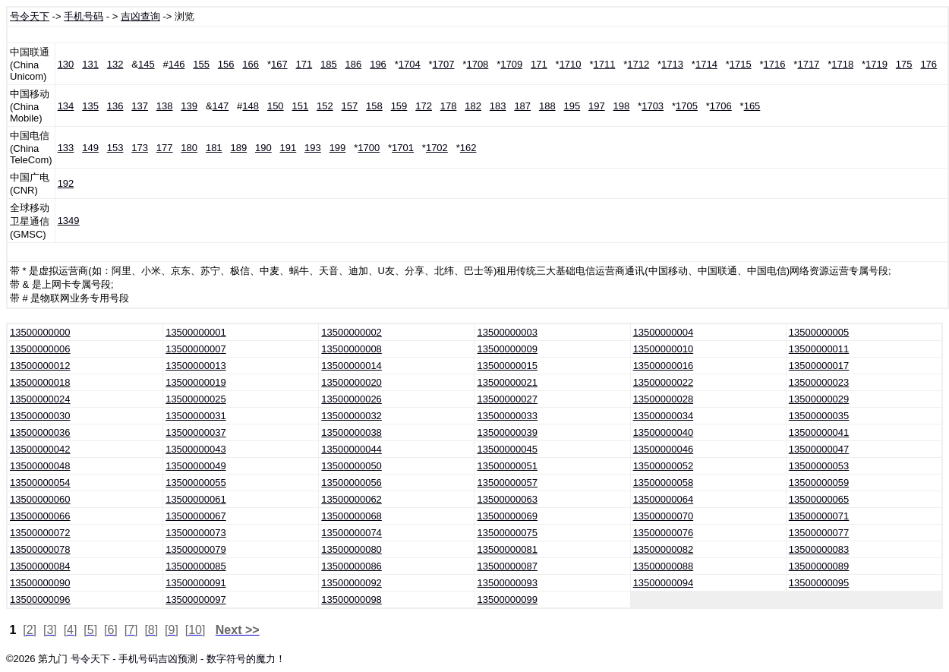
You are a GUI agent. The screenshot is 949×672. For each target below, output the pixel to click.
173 (139, 147)
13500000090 (40, 582)
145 (146, 64)
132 (115, 64)
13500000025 (196, 399)
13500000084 (40, 566)
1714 (706, 64)
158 (374, 106)
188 (547, 106)
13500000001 (196, 332)
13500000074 (351, 532)
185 (328, 64)
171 (304, 64)
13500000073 (196, 532)
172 (423, 106)
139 (189, 106)
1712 (638, 64)
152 (325, 106)
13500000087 (507, 566)
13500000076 (663, 532)
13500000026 (351, 399)
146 (177, 64)
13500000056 (351, 482)
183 (498, 106)
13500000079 (196, 549)
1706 (721, 106)
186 (353, 64)
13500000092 (351, 582)
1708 (477, 64)
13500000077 (819, 532)
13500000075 (507, 532)
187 (522, 106)
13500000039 (507, 432)
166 (250, 64)
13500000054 (40, 482)
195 (571, 106)
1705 (687, 106)
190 (263, 147)
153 (115, 147)
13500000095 (819, 582)
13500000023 (819, 382)
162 (468, 147)
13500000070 (663, 516)
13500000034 (663, 415)
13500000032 (351, 415)
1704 (410, 64)
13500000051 (507, 466)
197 (596, 106)
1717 (808, 64)
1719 (876, 64)
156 (226, 64)
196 (378, 64)
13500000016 (663, 365)
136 (115, 106)
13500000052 (663, 466)
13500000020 (351, 382)
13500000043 (196, 449)
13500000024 (40, 399)
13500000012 (40, 365)
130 (66, 64)
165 (752, 106)
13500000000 (40, 332)
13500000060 (40, 499)
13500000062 (351, 499)
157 (350, 106)
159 (399, 106)
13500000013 (196, 365)
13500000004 (663, 332)
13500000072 (40, 532)
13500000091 (196, 582)
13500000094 (663, 582)
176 (928, 64)
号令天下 (29, 16)
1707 (444, 64)
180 (189, 147)
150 (275, 106)
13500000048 (40, 466)
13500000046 (663, 449)
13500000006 (40, 349)
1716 (775, 64)
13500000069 (507, 516)
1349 (69, 220)
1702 (437, 147)
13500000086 (351, 566)
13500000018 (40, 382)
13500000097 (196, 599)
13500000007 (196, 349)
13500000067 (196, 516)
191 (288, 147)
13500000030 (40, 415)
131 (90, 64)
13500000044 (351, 449)
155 (201, 64)
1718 (842, 64)
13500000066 (40, 516)
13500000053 (819, 466)
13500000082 (663, 549)
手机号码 (83, 16)
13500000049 (196, 466)
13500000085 (196, 566)
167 (279, 64)
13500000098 (351, 599)
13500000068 (351, 516)
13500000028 (663, 399)
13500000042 (40, 449)
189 (238, 147)
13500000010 (663, 349)
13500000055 (196, 482)
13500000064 (663, 499)
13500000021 (507, 382)
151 (300, 106)
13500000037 (196, 432)
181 (214, 147)
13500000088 (663, 566)
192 (66, 183)
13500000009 (507, 349)
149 (90, 147)
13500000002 (351, 332)
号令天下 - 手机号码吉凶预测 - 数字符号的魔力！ (178, 658)
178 (448, 106)
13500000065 (819, 499)
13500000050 (351, 466)
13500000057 (507, 482)
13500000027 (507, 399)
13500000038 (351, 432)
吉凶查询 (140, 16)
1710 (571, 64)
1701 (403, 147)
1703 (653, 106)
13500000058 (663, 482)
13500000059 (819, 482)
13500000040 (663, 432)
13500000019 (196, 382)
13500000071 (819, 516)
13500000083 (819, 549)
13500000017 (819, 365)
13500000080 (351, 549)
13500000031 (196, 415)
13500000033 (507, 415)
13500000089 (819, 566)
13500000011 (819, 349)
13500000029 (819, 399)
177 (164, 147)
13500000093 (507, 582)
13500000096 (40, 599)
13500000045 (507, 449)
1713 (672, 64)
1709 (511, 64)
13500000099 (507, 599)
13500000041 (819, 432)
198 (621, 106)
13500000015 (507, 365)
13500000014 (351, 365)
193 (312, 147)
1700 (369, 147)
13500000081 (507, 549)
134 (66, 106)
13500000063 (507, 499)
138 (164, 106)
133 (66, 147)
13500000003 (507, 332)
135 (90, 106)
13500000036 (40, 432)
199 (337, 147)
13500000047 (819, 449)
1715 (741, 64)
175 (904, 64)
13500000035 (819, 415)
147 (221, 106)
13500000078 (40, 549)
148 (250, 106)
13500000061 (196, 499)
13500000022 (663, 382)
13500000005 (819, 332)
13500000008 (351, 349)
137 (139, 106)
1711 (604, 64)
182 (473, 106)
